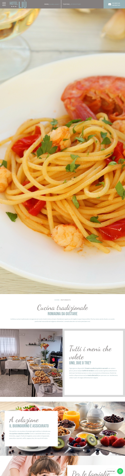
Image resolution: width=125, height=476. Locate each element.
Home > (57, 300)
